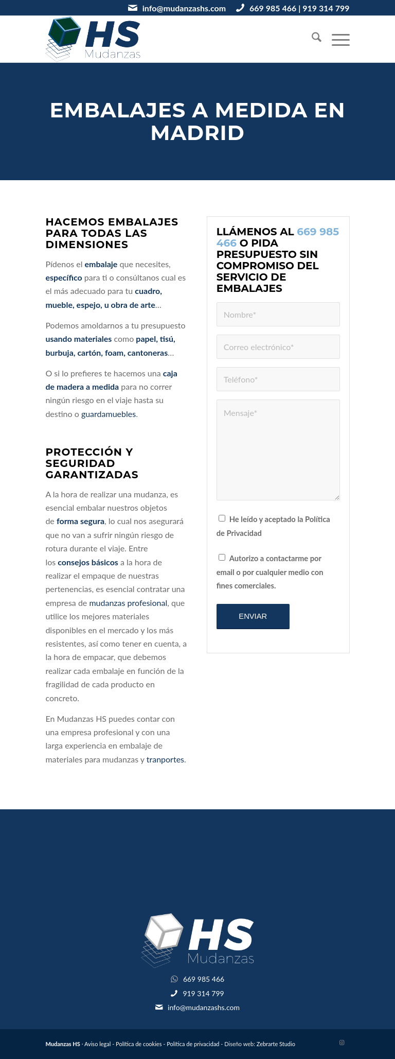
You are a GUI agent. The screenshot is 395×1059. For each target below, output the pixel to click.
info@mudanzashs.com (184, 8)
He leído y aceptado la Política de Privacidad (273, 525)
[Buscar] (311, 39)
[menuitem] (311, 39)
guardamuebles (108, 414)
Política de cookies (138, 1043)
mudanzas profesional (128, 602)
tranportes (165, 759)
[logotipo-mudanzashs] (92, 39)
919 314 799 (325, 8)
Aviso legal (97, 1043)
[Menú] (335, 39)
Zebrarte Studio (276, 1043)
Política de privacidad (193, 1043)
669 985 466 (272, 8)
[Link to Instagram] (342, 1042)
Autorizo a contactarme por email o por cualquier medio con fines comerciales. (270, 571)
